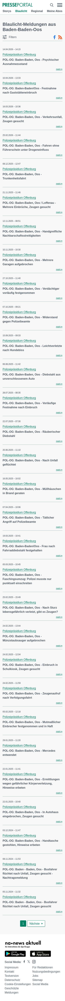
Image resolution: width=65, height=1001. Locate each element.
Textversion (12, 975)
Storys (7, 11)
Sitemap (37, 979)
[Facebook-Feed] (54, 37)
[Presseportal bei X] (27, 962)
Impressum (11, 967)
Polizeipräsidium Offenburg (19, 54)
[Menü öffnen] (59, 5)
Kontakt (9, 971)
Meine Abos (54, 11)
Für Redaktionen (42, 967)
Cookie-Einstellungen (18, 984)
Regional (37, 11)
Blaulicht (21, 11)
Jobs (35, 975)
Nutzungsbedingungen (46, 971)
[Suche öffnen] (52, 5)
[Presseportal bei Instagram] (33, 961)
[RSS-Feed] (60, 37)
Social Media (40, 984)
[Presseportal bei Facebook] (23, 962)
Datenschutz (12, 979)
